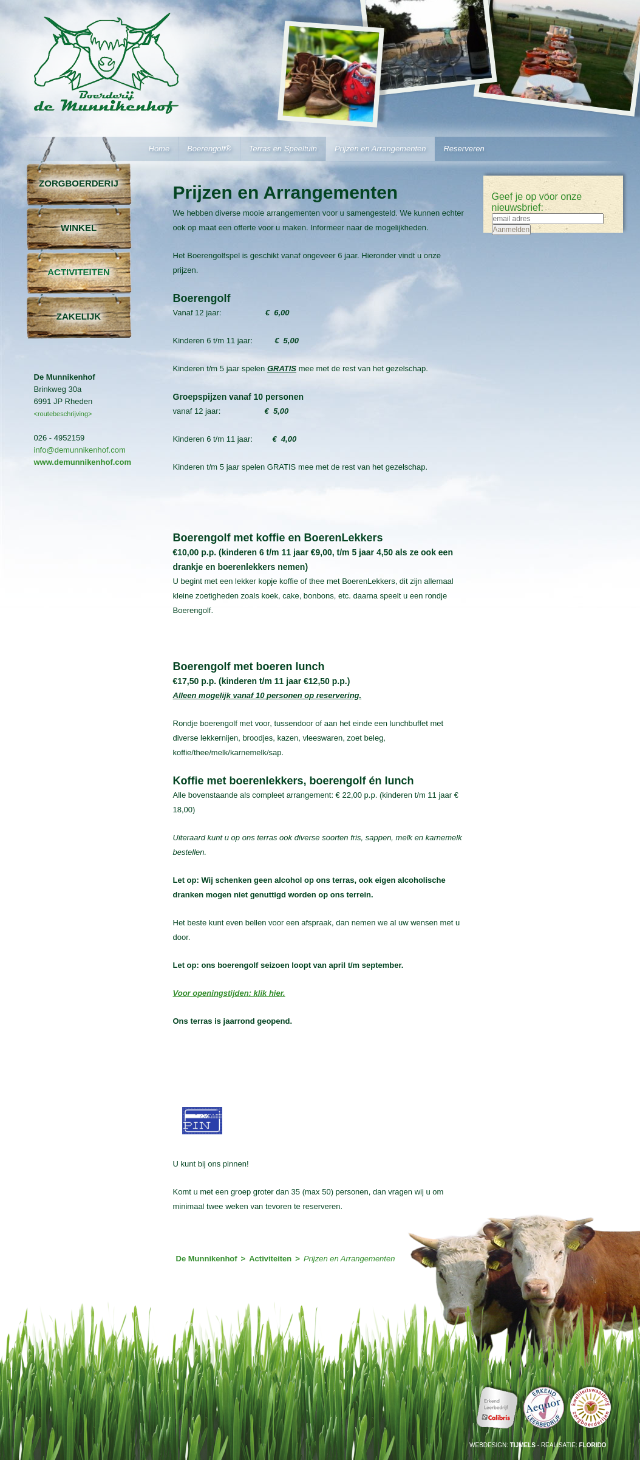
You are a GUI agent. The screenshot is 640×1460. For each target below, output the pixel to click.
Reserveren (463, 148)
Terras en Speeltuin (283, 148)
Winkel (79, 227)
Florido (593, 1445)
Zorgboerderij (78, 183)
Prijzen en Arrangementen (380, 148)
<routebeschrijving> (63, 413)
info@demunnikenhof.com (80, 449)
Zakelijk (78, 316)
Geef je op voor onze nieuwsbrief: (537, 202)
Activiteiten (78, 272)
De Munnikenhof (206, 1258)
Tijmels (523, 1445)
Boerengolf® (209, 148)
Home (159, 148)
